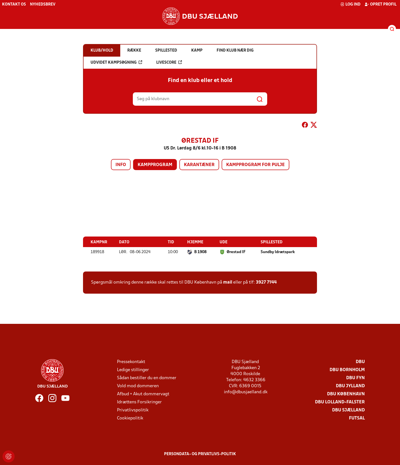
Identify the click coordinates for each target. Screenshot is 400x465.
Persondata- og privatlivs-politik (200, 454)
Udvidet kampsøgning (116, 62)
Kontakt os (14, 4)
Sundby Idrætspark (278, 252)
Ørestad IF (236, 252)
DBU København (346, 394)
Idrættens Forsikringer (139, 402)
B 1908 (200, 252)
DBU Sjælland (348, 410)
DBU (360, 362)
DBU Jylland (350, 386)
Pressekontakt (131, 362)
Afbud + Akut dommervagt (143, 394)
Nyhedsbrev (42, 4)
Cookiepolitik (130, 418)
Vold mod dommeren (138, 386)
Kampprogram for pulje (255, 165)
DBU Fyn (355, 378)
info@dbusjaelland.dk (245, 392)
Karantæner (199, 165)
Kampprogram (155, 165)
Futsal (357, 418)
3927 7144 (266, 282)
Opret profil (380, 4)
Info (120, 165)
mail (227, 282)
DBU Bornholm (347, 370)
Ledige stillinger (133, 370)
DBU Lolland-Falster (340, 402)
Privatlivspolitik (132, 410)
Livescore (169, 62)
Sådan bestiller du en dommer (146, 378)
